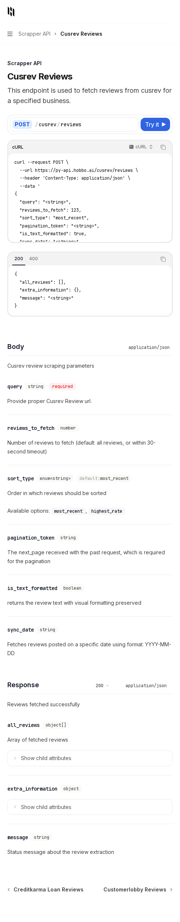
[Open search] (156, 12)
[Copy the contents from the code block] (163, 147)
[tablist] (81, 259)
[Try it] (155, 124)
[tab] (18, 258)
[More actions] (170, 12)
